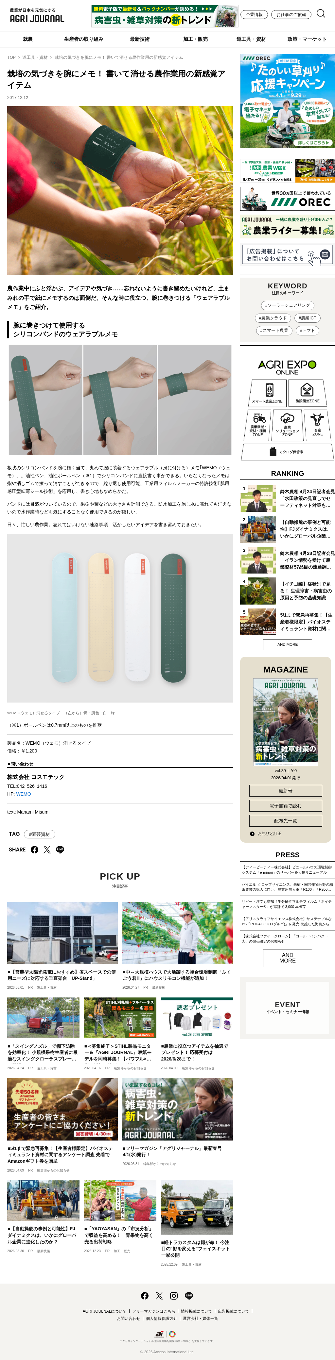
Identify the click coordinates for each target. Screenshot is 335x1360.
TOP (11, 57)
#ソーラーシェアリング (287, 305)
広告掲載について (233, 1311)
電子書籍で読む (286, 805)
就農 (28, 39)
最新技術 (140, 39)
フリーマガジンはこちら (153, 1311)
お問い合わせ (128, 1318)
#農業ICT (307, 318)
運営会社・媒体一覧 (200, 1318)
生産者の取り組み (83, 39)
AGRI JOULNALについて (105, 1311)
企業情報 (254, 14)
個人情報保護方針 (161, 1318)
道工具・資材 (251, 39)
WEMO (23, 794)
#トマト (307, 330)
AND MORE (287, 644)
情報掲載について (196, 1311)
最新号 (285, 790)
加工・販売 (195, 39)
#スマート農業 (274, 330)
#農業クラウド (273, 318)
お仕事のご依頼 (291, 14)
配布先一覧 (285, 820)
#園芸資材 (39, 834)
